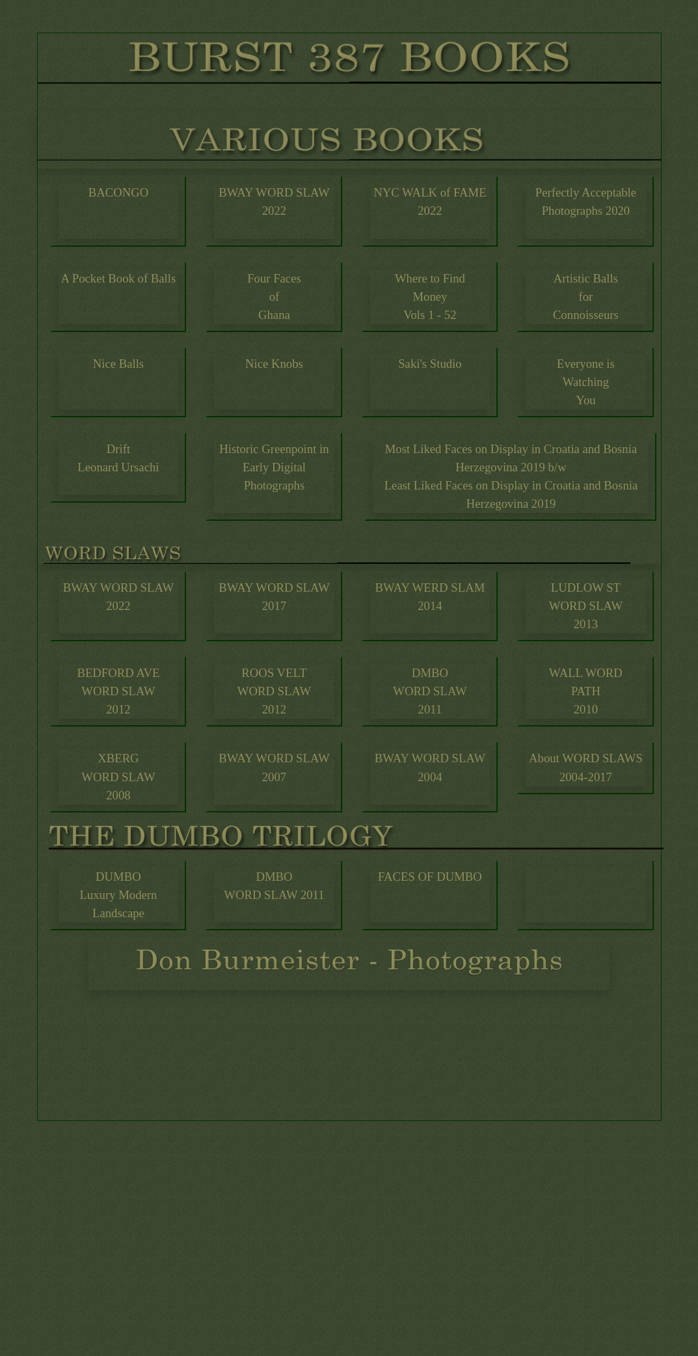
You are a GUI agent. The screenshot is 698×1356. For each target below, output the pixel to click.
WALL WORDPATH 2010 (586, 691)
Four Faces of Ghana (274, 296)
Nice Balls (118, 363)
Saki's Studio (429, 363)
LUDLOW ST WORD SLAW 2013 (586, 606)
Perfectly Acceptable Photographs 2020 (585, 201)
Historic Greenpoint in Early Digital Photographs (274, 467)
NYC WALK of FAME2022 (429, 201)
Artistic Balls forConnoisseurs (586, 296)
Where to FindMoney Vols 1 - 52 (430, 296)
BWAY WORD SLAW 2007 (274, 767)
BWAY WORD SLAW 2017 (274, 597)
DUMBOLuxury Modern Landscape (118, 895)
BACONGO (118, 192)
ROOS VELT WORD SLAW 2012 (274, 691)
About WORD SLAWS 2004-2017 (586, 767)
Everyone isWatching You (586, 382)
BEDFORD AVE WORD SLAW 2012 (118, 691)
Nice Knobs (274, 363)
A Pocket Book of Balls (118, 278)
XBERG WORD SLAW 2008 (118, 776)
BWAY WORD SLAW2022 (274, 201)
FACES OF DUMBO (430, 876)
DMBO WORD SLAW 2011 (274, 886)
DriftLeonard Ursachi (118, 458)
